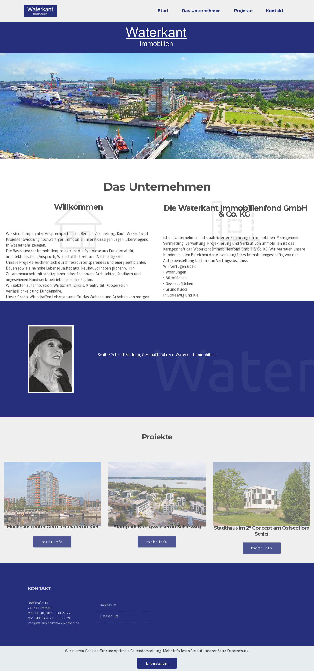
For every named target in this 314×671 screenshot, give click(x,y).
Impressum (108, 609)
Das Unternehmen (201, 10)
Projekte (243, 10)
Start (163, 10)
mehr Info (52, 546)
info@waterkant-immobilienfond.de (53, 638)
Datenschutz (109, 620)
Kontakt (275, 10)
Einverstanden (157, 663)
